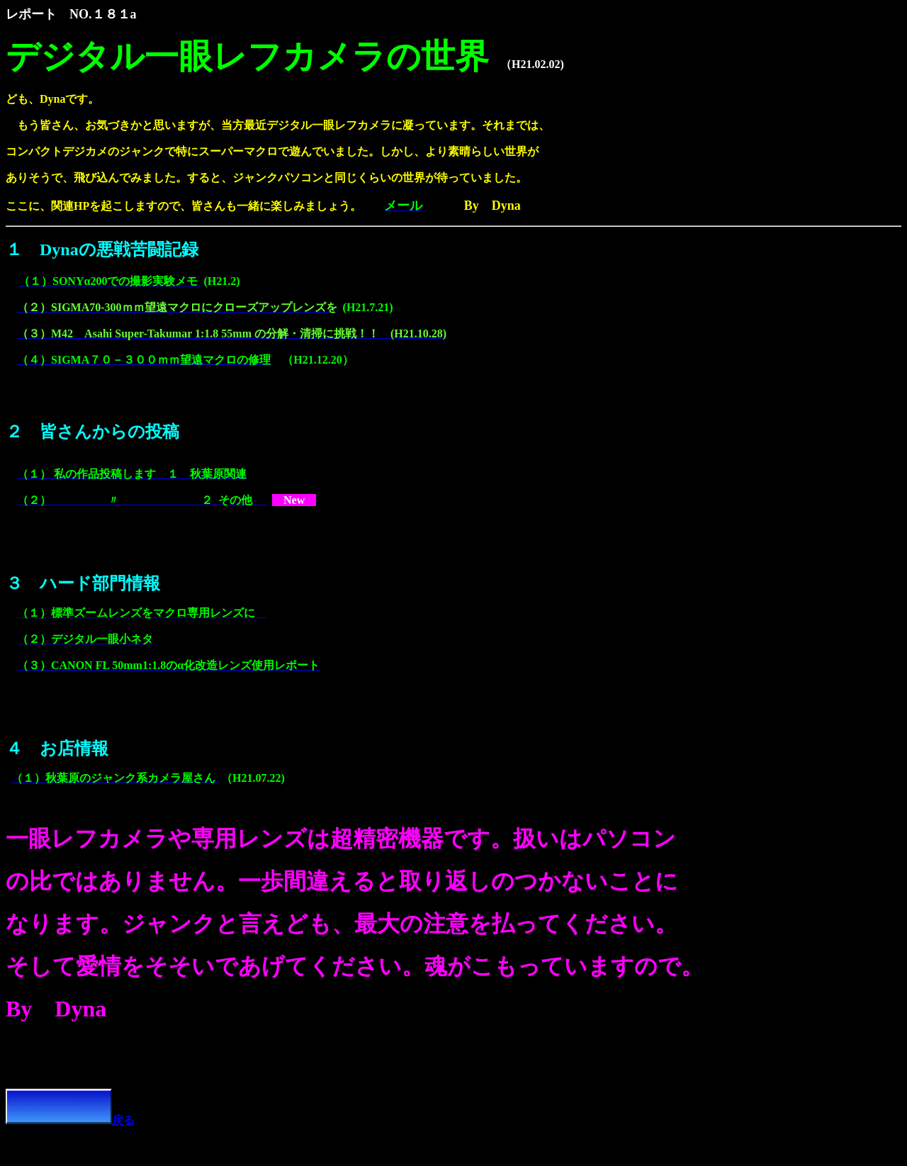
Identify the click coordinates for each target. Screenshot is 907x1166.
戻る (70, 1120)
